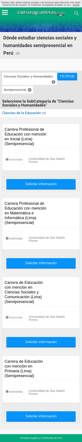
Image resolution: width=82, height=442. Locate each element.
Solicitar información (41, 184)
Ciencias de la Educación (22, 113)
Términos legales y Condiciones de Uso (41, 437)
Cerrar (76, 4)
